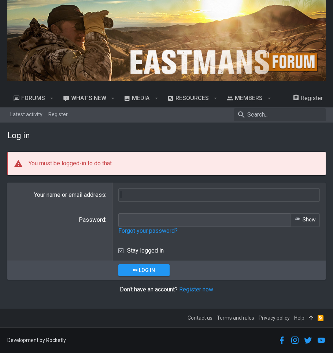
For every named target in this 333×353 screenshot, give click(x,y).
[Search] (280, 114)
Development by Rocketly (36, 340)
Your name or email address (69, 194)
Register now (196, 289)
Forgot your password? (148, 230)
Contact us (200, 318)
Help (299, 318)
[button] (52, 98)
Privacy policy (274, 318)
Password (92, 219)
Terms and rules (235, 318)
